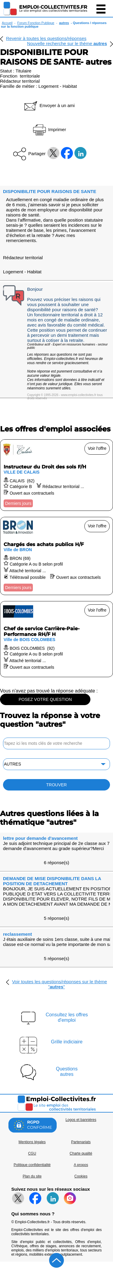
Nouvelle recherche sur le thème (67, 43)
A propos (81, 1165)
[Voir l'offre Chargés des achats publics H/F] (56, 556)
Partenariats (81, 1142)
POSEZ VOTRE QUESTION (45, 699)
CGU (32, 1153)
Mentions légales (32, 1142)
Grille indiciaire (67, 1041)
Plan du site (32, 1176)
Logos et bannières (80, 1120)
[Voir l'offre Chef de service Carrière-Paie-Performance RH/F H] (56, 639)
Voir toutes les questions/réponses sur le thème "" (59, 984)
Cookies (80, 1176)
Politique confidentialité (32, 1165)
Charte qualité (81, 1153)
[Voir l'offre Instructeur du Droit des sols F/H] (56, 475)
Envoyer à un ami (49, 105)
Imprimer (49, 129)
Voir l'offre (97, 448)
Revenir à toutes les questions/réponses (46, 38)
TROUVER (56, 784)
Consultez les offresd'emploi (67, 1017)
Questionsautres (66, 1071)
